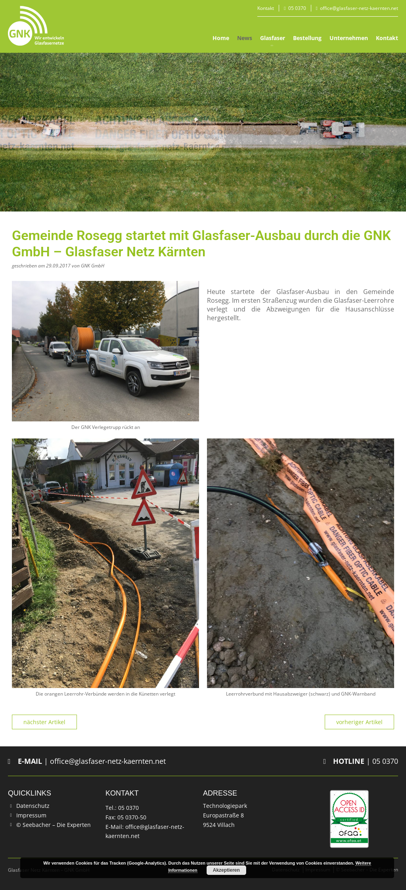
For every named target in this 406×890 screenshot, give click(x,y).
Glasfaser (272, 38)
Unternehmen (348, 38)
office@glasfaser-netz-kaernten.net (359, 8)
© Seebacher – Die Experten (53, 824)
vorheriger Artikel (359, 722)
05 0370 (297, 8)
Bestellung (307, 38)
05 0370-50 (131, 817)
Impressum (31, 815)
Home (221, 38)
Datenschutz (33, 805)
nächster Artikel (44, 722)
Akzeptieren (226, 870)
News (244, 38)
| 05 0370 (360, 761)
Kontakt (265, 8)
